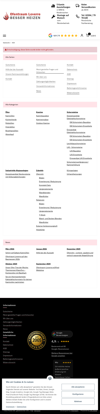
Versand (37, 411)
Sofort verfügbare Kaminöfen (17, 253)
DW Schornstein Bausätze (80, 122)
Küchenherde (11, 119)
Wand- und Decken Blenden (50, 218)
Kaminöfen (9, 116)
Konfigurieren (78, 394)
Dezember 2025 (73, 249)
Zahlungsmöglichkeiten (12, 322)
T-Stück (42, 215)
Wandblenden (44, 192)
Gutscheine (7, 311)
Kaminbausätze (42, 116)
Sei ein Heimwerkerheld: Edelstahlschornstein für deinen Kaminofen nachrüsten (18, 279)
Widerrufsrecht (9, 362)
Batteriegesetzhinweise (13, 359)
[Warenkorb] (91, 35)
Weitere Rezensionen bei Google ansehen (61, 354)
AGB (5, 348)
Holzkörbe (40, 230)
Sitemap (6, 352)
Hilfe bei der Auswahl (45, 253)
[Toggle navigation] (4, 35)
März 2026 (9, 249)
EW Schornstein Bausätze (80, 136)
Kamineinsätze (42, 119)
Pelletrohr (40, 200)
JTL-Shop (93, 411)
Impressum (10, 407)
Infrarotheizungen (74, 174)
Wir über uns (8, 318)
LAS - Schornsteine (74, 147)
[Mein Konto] (82, 35)
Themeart (75, 411)
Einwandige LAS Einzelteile (81, 158)
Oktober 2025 (11, 264)
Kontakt (6, 341)
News (5, 329)
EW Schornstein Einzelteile (81, 140)
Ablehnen (78, 401)
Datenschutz (21, 407)
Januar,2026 (41, 249)
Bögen (41, 178)
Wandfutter (43, 196)
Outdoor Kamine (43, 123)
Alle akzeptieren (78, 387)
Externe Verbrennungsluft (46, 226)
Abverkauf (9, 134)
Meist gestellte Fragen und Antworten (18, 315)
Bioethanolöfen (11, 131)
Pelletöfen (9, 123)
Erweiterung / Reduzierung (50, 181)
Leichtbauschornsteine (76, 143)
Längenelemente (46, 189)
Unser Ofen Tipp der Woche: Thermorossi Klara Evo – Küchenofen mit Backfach (16, 270)
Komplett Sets (45, 185)
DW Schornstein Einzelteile (81, 126)
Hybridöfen (10, 127)
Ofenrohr (40, 174)
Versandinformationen (12, 325)
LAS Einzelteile (76, 155)
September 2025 (43, 264)
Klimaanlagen (72, 170)
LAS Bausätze (75, 151)
